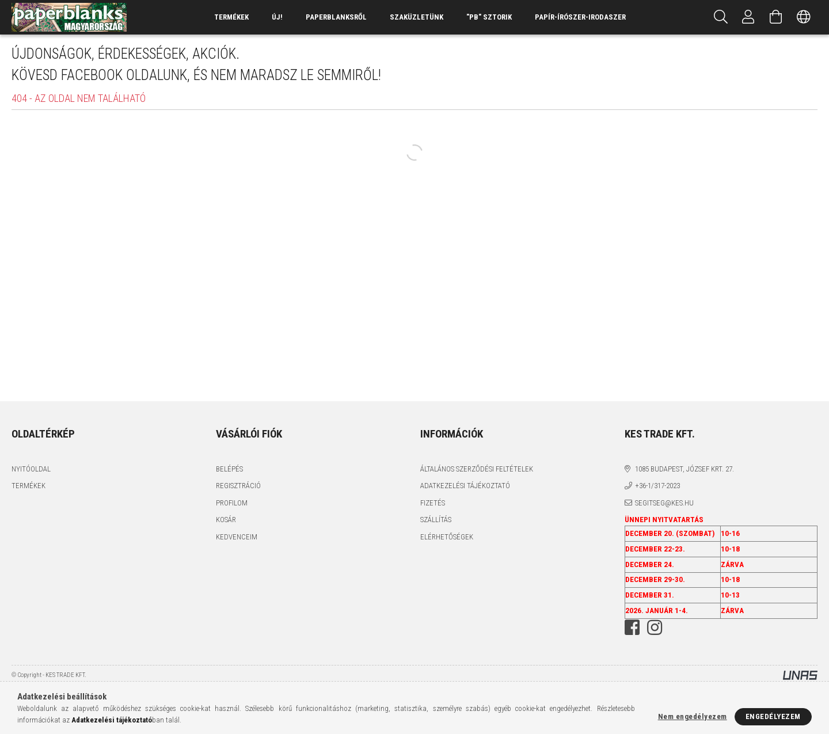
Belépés (229, 469)
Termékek (28, 485)
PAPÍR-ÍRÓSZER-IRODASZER (580, 17)
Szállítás (435, 519)
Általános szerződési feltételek (476, 469)
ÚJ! (277, 17)
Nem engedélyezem (692, 716)
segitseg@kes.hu (664, 503)
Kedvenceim (236, 537)
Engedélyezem (773, 716)
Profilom (232, 503)
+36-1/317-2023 (657, 485)
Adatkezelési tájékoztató (465, 485)
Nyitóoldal (31, 469)
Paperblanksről (336, 17)
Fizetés (432, 503)
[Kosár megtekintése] (776, 17)
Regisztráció (238, 485)
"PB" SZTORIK (489, 17)
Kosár (226, 519)
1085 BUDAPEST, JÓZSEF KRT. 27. (684, 469)
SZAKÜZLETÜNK (416, 17)
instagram (654, 627)
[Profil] (748, 17)
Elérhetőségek (446, 537)
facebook (632, 627)
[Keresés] (721, 17)
